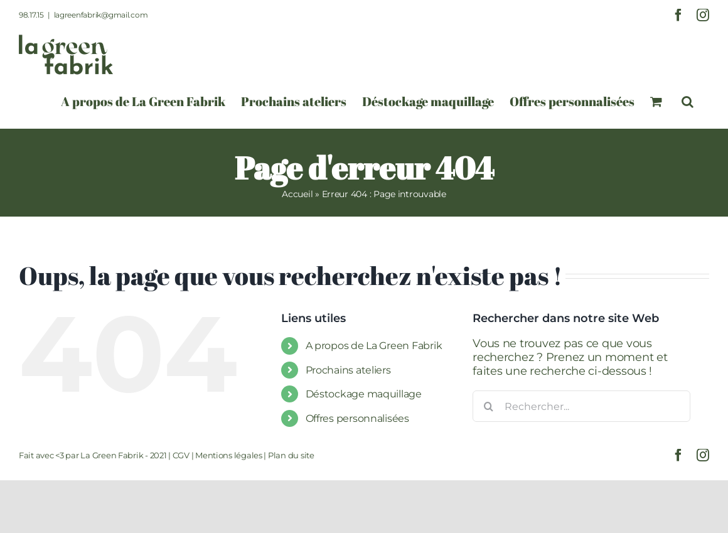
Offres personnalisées (357, 418)
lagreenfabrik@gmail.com (101, 14)
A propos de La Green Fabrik (374, 346)
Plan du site (291, 455)
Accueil (297, 194)
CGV (181, 455)
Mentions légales (228, 455)
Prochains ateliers (348, 370)
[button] (687, 101)
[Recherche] (488, 406)
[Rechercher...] (581, 406)
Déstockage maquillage (364, 394)
